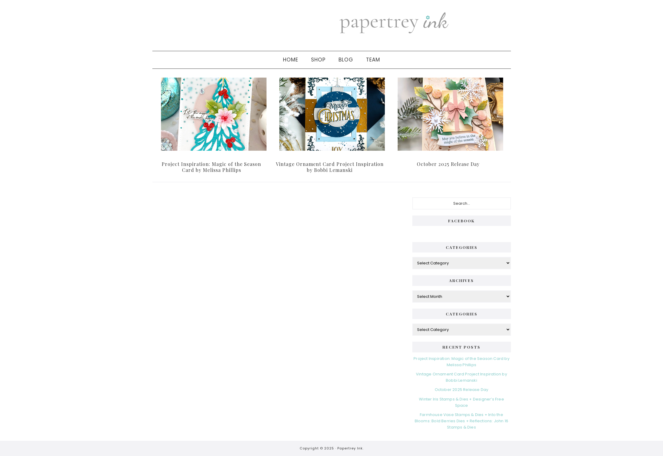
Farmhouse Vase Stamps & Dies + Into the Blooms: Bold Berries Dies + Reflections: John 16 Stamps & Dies (462, 421)
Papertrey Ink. (350, 448)
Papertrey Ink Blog (411, 22)
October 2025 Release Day (448, 164)
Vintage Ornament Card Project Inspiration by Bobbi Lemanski (330, 167)
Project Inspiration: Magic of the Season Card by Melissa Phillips (211, 167)
